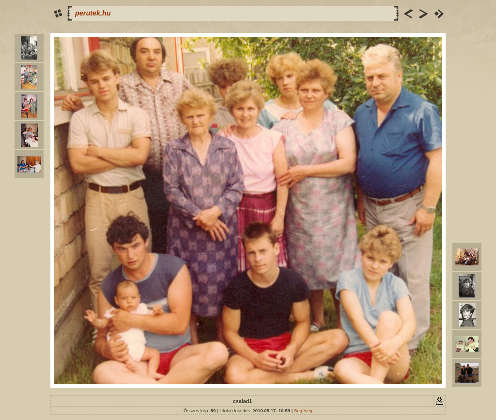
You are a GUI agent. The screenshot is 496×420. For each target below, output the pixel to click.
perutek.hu (93, 13)
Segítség (303, 410)
